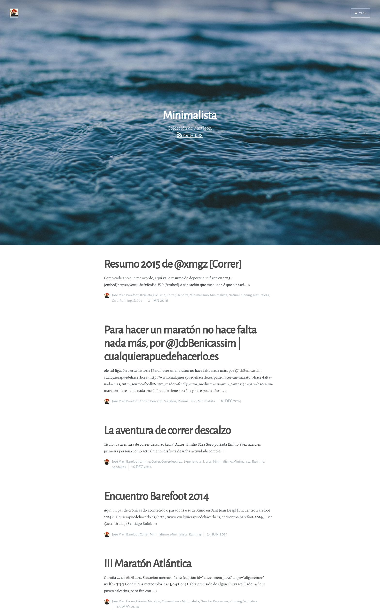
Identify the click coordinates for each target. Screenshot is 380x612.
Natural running (240, 295)
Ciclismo (159, 295)
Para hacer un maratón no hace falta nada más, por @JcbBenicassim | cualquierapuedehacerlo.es (180, 343)
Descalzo (156, 401)
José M (116, 295)
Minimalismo (199, 295)
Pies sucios (220, 601)
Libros (207, 461)
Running (126, 300)
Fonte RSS (192, 135)
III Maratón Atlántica (147, 563)
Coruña (141, 601)
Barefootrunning (138, 461)
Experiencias (193, 461)
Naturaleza (261, 295)
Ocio (115, 300)
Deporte (182, 295)
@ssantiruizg (115, 523)
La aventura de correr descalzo (167, 429)
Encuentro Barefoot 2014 (156, 495)
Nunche (206, 601)
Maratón (170, 401)
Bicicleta (146, 295)
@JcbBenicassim (248, 370)
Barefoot (132, 295)
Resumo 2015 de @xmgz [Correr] (173, 263)
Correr (171, 295)
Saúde (137, 300)
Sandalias (119, 467)
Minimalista (218, 295)
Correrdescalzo (171, 461)
